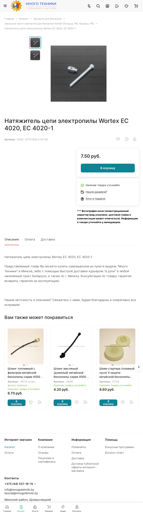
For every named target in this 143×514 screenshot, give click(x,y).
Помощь (111, 440)
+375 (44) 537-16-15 (18, 484)
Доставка (48, 239)
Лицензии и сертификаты (47, 459)
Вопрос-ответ (114, 452)
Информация (81, 440)
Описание (11, 239)
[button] (138, 367)
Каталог (9, 447)
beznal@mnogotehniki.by (21, 493)
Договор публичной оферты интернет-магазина (85, 467)
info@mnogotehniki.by (19, 489)
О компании (46, 447)
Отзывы (43, 452)
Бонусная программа (119, 447)
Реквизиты (79, 447)
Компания (45, 440)
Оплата (30, 239)
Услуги (9, 452)
